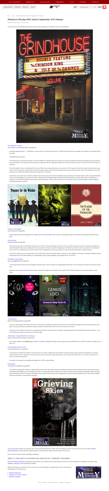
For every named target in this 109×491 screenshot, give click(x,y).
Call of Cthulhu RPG (15, 2)
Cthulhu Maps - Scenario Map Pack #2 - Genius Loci (21, 336)
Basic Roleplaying (45, 2)
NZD (76, 7)
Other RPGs (83, 2)
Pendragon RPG (60, 2)
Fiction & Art (96, 2)
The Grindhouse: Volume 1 (15, 145)
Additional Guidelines (15, 476)
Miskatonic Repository (19, 461)
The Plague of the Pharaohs (15, 259)
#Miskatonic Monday (53, 482)
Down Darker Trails (50, 234)
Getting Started (8, 7)
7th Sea (72, 2)
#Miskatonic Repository (65, 482)
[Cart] (104, 7)
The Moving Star (12, 319)
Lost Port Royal (12, 240)
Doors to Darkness (40, 341)
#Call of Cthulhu (42, 482)
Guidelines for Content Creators (17, 474)
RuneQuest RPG (31, 2)
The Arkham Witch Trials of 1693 (17, 347)
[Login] (99, 7)
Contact (33, 7)
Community (17, 7)
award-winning (23, 270)
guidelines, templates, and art (16, 463)
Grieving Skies (11, 364)
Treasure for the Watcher (15, 229)
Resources (25, 7)
